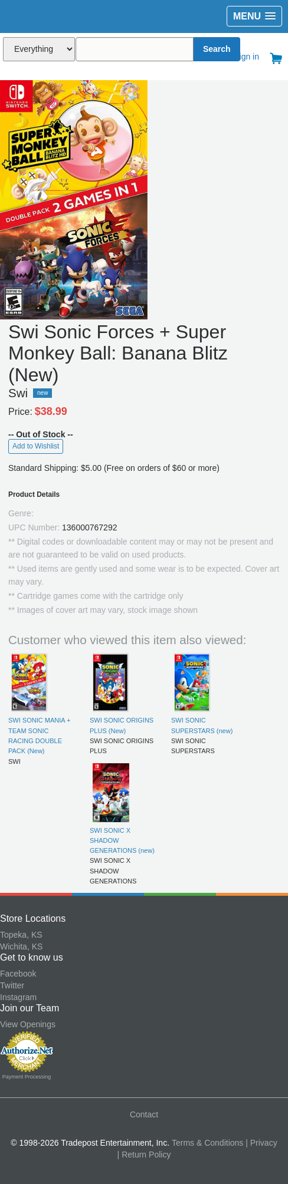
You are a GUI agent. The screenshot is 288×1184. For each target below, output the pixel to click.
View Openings (27, 1024)
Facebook (18, 973)
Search (217, 49)
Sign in (246, 56)
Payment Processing (26, 1077)
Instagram (18, 997)
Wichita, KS (21, 946)
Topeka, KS (21, 934)
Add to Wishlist (35, 446)
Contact (144, 1114)
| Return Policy (144, 1154)
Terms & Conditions (207, 1142)
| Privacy (261, 1142)
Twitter (12, 985)
